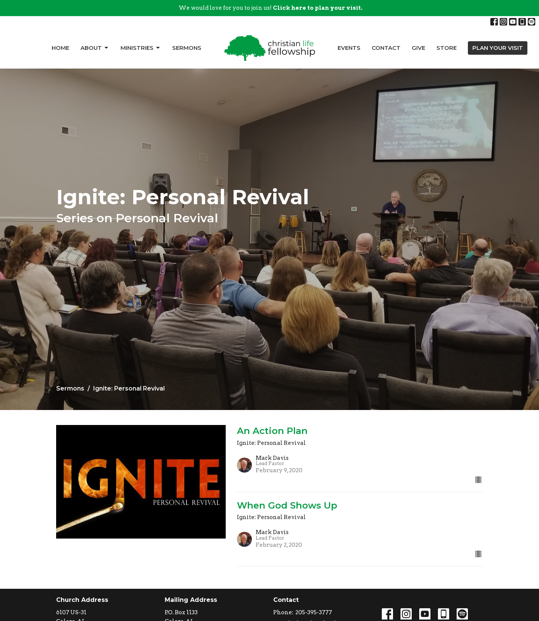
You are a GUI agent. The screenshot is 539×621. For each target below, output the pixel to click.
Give (418, 47)
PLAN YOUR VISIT (497, 47)
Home (60, 47)
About (94, 48)
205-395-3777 (313, 612)
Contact (386, 47)
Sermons (186, 47)
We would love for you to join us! (270, 7)
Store (446, 47)
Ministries (141, 48)
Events (349, 47)
